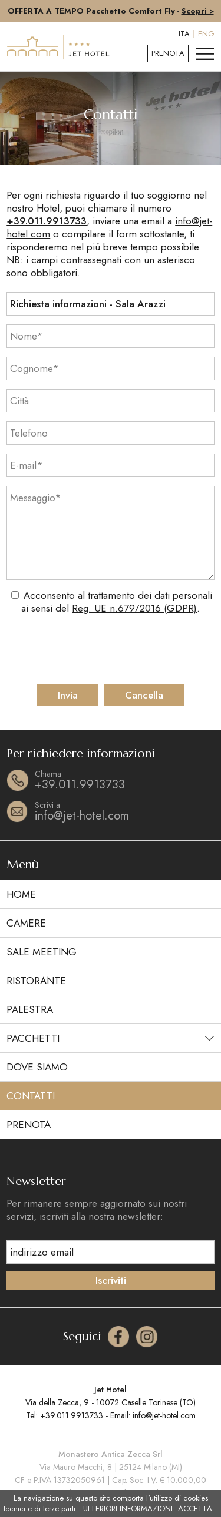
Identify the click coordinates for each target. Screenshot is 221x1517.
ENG (206, 33)
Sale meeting (41, 952)
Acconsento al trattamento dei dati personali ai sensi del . (116, 601)
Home (21, 894)
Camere (26, 923)
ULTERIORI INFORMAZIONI (128, 1508)
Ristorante (36, 981)
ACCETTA (195, 1508)
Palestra (29, 1009)
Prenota (167, 53)
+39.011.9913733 (46, 221)
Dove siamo (37, 1067)
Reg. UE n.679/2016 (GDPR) (134, 608)
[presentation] (111, 649)
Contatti (30, 1096)
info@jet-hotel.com (125, 811)
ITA (184, 33)
